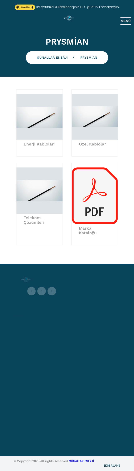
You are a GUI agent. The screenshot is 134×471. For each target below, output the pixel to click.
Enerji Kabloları (39, 144)
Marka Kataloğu (88, 230)
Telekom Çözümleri (34, 220)
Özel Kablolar (92, 144)
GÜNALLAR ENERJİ (52, 57)
